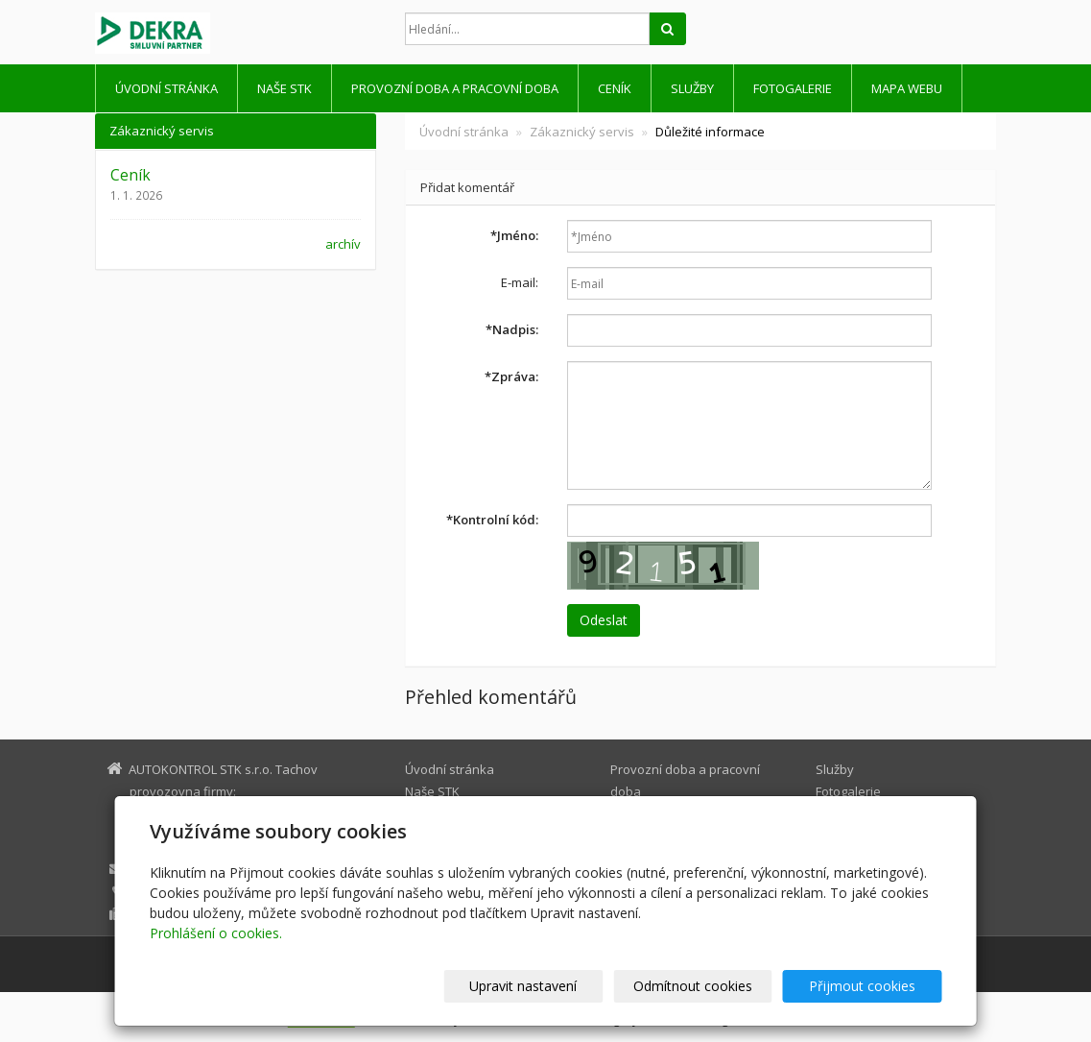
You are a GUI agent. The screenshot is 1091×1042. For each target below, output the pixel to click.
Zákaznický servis (582, 131)
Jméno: (514, 235)
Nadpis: (512, 329)
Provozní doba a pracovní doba (454, 88)
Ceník (614, 88)
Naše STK (284, 88)
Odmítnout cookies (711, 986)
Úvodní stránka (166, 88)
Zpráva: (511, 376)
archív (343, 244)
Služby (692, 88)
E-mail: (519, 282)
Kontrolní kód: (492, 519)
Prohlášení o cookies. (216, 933)
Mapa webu (906, 88)
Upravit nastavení (553, 986)
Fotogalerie (792, 88)
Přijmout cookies (869, 986)
